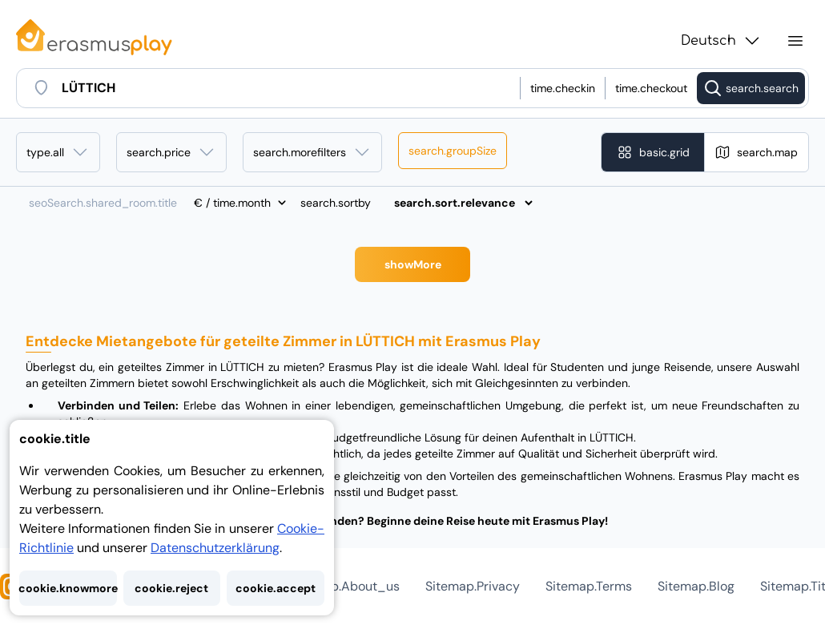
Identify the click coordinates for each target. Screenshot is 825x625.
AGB (565, 586)
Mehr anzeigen (413, 264)
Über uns (400, 586)
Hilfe (335, 586)
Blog (616, 586)
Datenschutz (489, 586)
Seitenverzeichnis (705, 586)
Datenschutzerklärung (215, 547)
